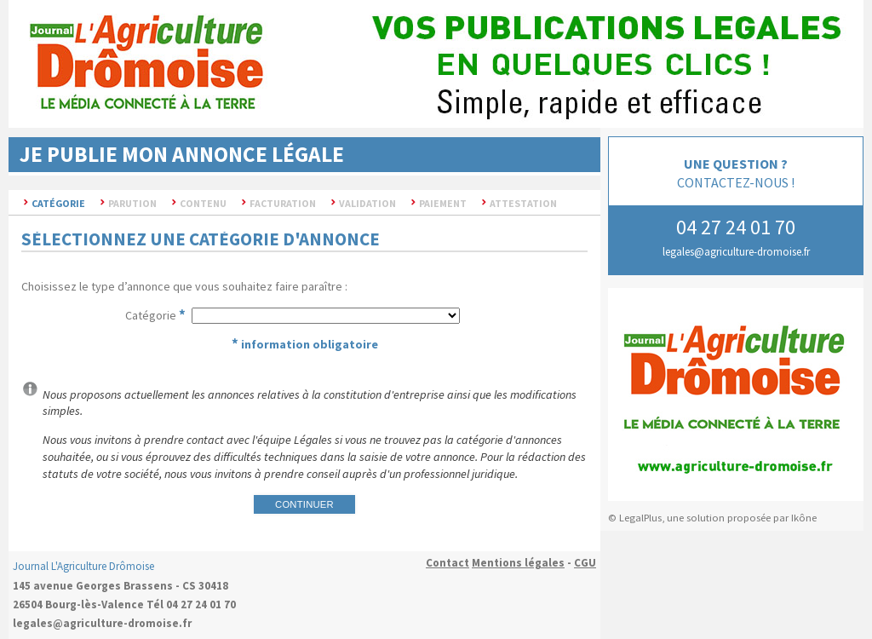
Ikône (804, 517)
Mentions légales (518, 563)
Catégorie (150, 315)
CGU (585, 563)
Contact (447, 563)
